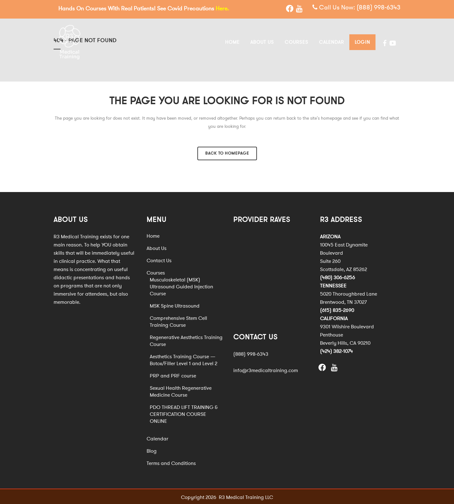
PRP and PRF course (173, 374)
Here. (222, 8)
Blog (152, 449)
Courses (156, 271)
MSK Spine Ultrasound (175, 304)
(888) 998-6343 (378, 7)
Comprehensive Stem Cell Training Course (178, 320)
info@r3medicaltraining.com (265, 369)
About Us (156, 247)
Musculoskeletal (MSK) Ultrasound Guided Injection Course (181, 285)
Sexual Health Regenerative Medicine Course (181, 390)
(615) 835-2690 (337, 309)
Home (153, 234)
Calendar (157, 437)
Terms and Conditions (171, 462)
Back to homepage (227, 152)
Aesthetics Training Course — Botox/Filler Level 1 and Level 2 (183, 359)
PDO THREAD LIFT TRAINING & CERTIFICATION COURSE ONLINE (184, 413)
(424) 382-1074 (336, 350)
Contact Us (159, 259)
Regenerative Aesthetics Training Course (186, 340)
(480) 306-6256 (337, 276)
